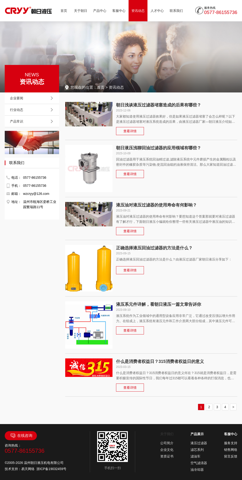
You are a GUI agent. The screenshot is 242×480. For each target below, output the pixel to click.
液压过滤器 (198, 443)
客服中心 (118, 11)
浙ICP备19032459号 (51, 469)
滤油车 (195, 456)
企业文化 (166, 450)
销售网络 (230, 450)
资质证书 (166, 456)
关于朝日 (80, 11)
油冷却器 (197, 469)
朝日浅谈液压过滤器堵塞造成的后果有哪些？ (158, 105)
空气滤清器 (198, 463)
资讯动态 (138, 11)
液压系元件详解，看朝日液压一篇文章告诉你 (158, 304)
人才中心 (157, 11)
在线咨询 (20, 435)
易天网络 (28, 469)
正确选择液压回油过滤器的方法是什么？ (154, 248)
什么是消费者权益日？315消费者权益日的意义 (160, 361)
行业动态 (32, 109)
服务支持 (230, 443)
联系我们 (176, 11)
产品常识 (32, 121)
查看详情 (130, 131)
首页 (63, 11)
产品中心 (99, 11)
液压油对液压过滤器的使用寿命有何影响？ (156, 205)
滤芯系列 (197, 450)
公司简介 (166, 443)
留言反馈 (230, 456)
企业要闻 (32, 98)
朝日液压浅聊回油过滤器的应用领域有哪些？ (158, 148)
